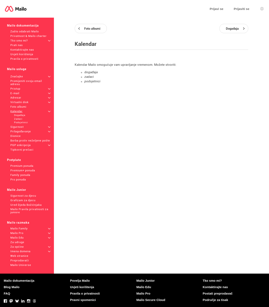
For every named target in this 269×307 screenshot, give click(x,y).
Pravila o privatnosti (24, 58)
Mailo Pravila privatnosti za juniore (29, 211)
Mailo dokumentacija (23, 25)
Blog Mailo (11, 287)
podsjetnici (92, 81)
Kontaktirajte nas (22, 49)
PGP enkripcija (20, 145)
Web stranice (19, 255)
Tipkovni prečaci (21, 149)
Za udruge (17, 242)
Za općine (17, 246)
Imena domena (20, 251)
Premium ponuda (21, 165)
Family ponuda (20, 175)
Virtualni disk (19, 102)
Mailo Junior (16, 189)
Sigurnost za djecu (23, 195)
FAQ (7, 293)
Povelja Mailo (80, 280)
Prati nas (16, 45)
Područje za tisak (215, 300)
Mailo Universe (20, 265)
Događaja (19, 115)
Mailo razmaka (18, 222)
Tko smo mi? (19, 40)
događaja (91, 72)
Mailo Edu (17, 237)
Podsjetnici (21, 122)
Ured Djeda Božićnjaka (26, 204)
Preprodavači (19, 260)
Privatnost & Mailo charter (28, 36)
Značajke (16, 76)
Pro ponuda (18, 179)
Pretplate (14, 160)
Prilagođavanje (20, 131)
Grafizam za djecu (22, 200)
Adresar (15, 97)
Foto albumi (18, 106)
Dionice (15, 136)
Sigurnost (17, 126)
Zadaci (18, 119)
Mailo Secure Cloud (150, 300)
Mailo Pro (16, 233)
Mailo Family (19, 228)
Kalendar (16, 111)
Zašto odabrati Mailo (24, 31)
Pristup (15, 88)
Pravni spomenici (83, 300)
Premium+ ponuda (22, 170)
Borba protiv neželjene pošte (30, 140)
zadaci (89, 77)
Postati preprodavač (217, 293)
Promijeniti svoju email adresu (26, 82)
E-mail (14, 93)
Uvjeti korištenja (21, 54)
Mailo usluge (16, 69)
